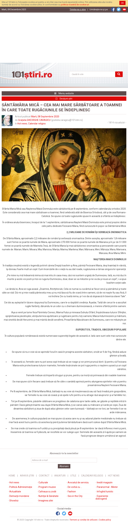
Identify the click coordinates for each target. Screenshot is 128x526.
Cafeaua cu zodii (47, 491)
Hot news (22, 123)
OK (122, 3)
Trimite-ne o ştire (78, 9)
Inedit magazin (104, 482)
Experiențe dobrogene (102, 497)
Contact (44, 475)
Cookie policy (105, 520)
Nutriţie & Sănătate (48, 496)
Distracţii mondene (19, 496)
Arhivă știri (27, 475)
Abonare (64, 466)
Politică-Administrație (20, 487)
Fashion (72, 491)
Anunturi (60, 475)
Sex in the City (75, 496)
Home (12, 475)
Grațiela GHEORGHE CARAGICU (34, 120)
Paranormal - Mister (107, 487)
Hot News (114, 475)
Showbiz (13, 500)
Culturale (43, 482)
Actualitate (15, 491)
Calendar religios (37, 123)
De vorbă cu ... (75, 487)
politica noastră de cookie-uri (75, 4)
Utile (73, 475)
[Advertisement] (64, 37)
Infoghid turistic (105, 491)
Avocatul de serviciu (78, 482)
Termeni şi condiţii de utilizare (83, 520)
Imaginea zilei (45, 500)
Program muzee (47, 487)
